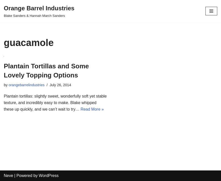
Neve (8, 175)
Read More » (92, 109)
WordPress (49, 175)
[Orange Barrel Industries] (39, 11)
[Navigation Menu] (211, 11)
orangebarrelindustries (26, 85)
